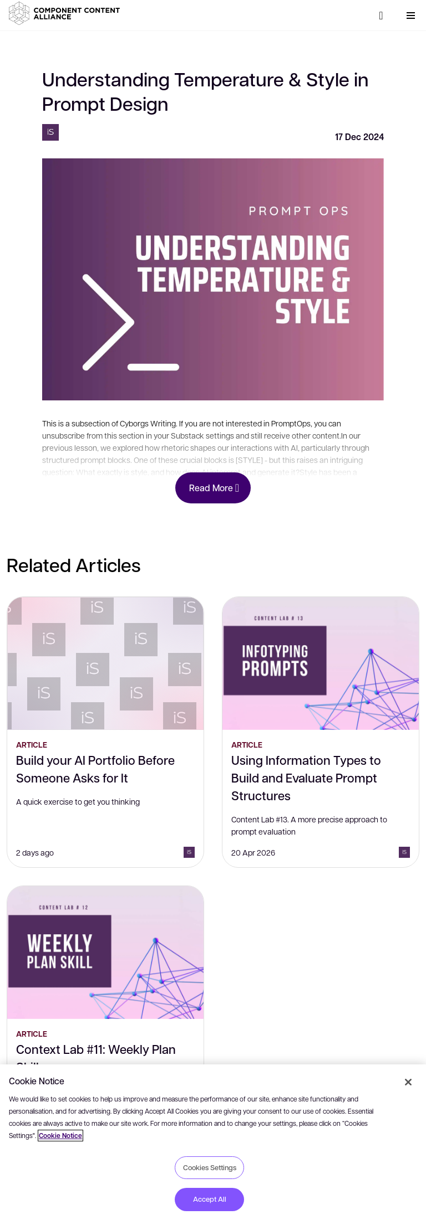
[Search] (381, 15)
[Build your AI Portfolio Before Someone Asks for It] (105, 663)
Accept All (209, 1199)
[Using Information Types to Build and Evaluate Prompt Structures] (320, 663)
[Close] (408, 1082)
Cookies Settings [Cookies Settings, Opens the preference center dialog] (209, 1167)
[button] (66, 13)
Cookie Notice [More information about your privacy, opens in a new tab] (60, 1135)
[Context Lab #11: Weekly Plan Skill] (105, 952)
